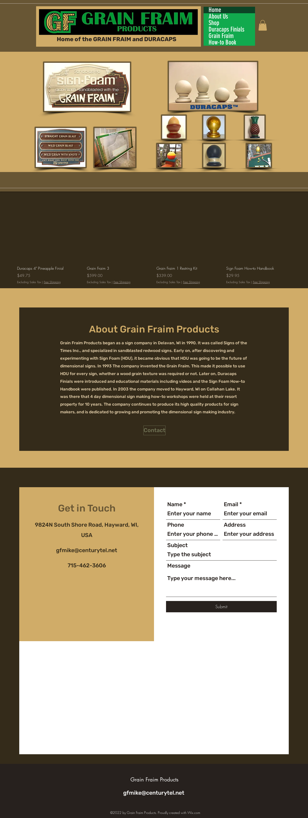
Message (178, 566)
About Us (218, 16)
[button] (262, 25)
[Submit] (221, 606)
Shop (214, 23)
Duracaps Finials (226, 29)
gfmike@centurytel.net (86, 550)
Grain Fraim (221, 36)
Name (174, 504)
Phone (175, 525)
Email (231, 504)
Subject (177, 545)
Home (215, 10)
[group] (154, 240)
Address (235, 525)
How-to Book (222, 42)
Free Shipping (52, 282)
